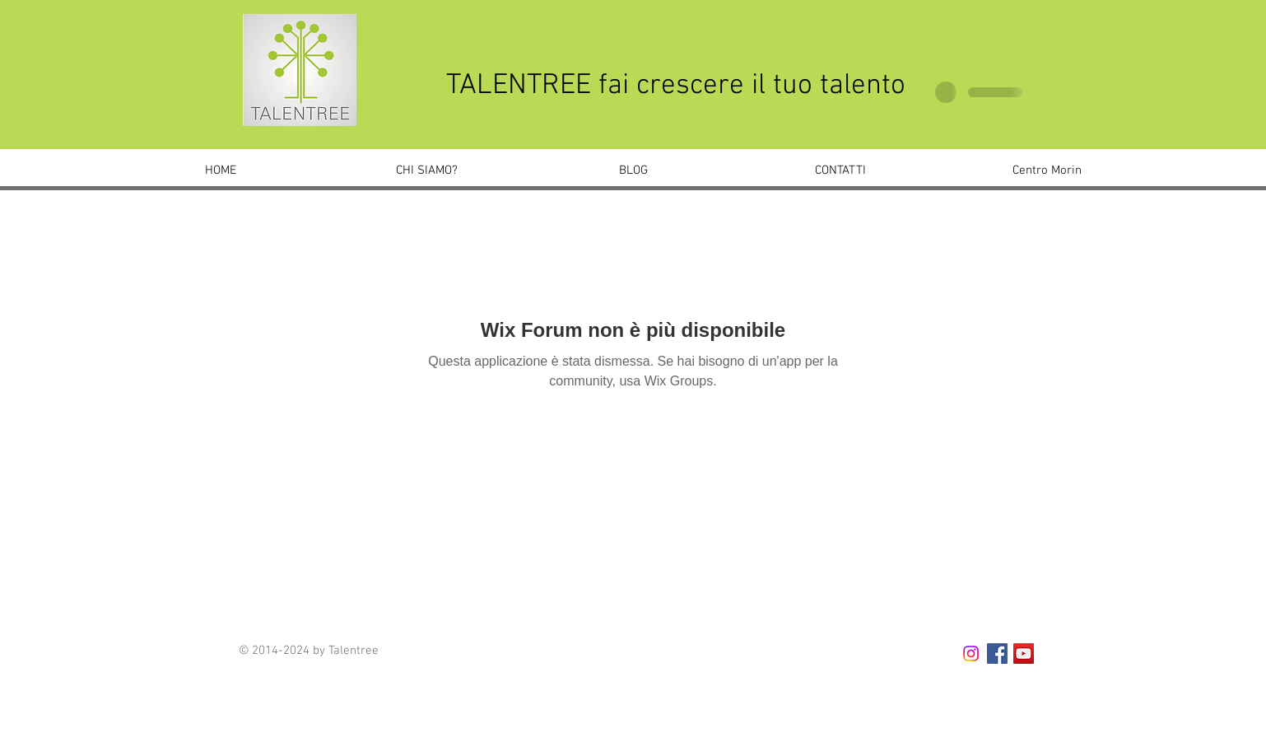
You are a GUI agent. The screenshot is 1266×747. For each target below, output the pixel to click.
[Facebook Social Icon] (997, 653)
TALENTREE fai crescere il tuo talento (675, 85)
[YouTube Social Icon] (1023, 653)
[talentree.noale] (971, 653)
